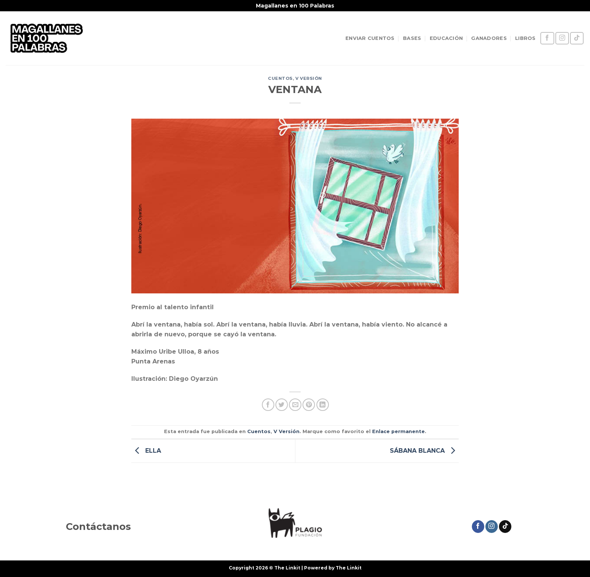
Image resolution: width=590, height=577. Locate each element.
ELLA (146, 450)
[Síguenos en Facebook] (547, 38)
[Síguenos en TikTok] (577, 38)
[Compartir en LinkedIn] (322, 404)
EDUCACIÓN (446, 38)
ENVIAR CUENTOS (370, 38)
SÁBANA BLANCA (424, 450)
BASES (412, 38)
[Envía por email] (295, 404)
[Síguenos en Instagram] (562, 38)
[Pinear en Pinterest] (309, 404)
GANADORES (488, 38)
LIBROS (525, 38)
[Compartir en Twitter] (281, 404)
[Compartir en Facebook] (268, 404)
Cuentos (280, 78)
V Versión (308, 78)
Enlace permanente (398, 431)
